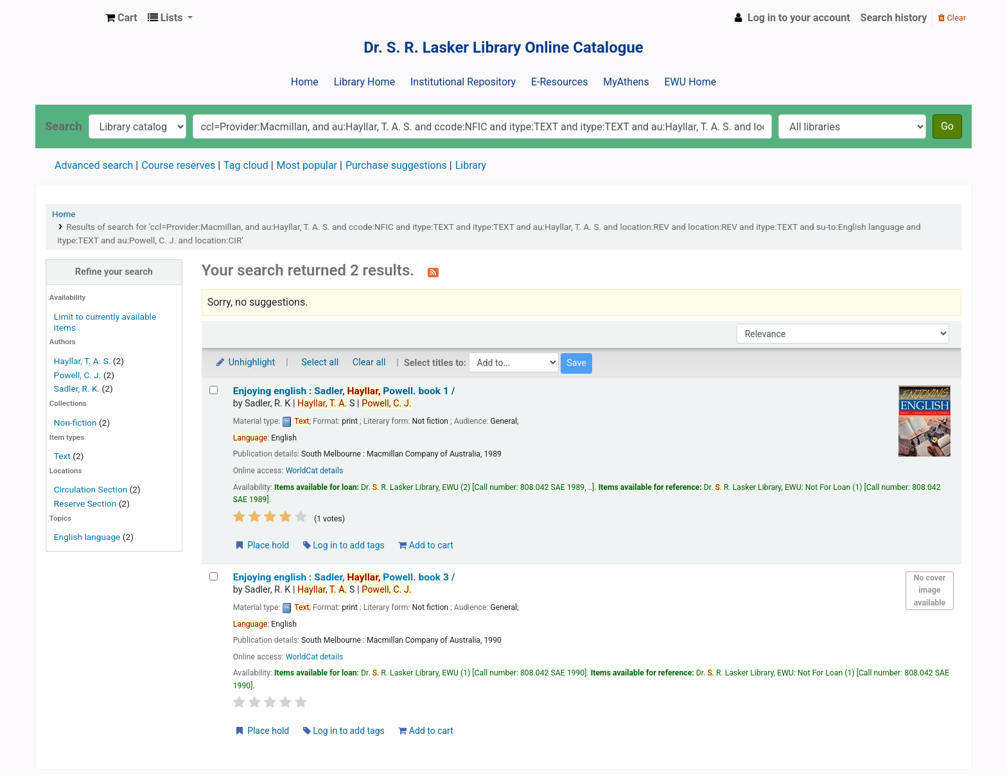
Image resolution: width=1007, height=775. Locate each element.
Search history (894, 18)
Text (63, 456)
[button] (121, 18)
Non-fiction (75, 422)
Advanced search (94, 165)
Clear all (369, 362)
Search (63, 126)
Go (947, 126)
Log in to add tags (344, 545)
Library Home (364, 82)
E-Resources (559, 82)
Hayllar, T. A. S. (82, 361)
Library (470, 165)
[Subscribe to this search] (433, 271)
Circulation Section (90, 489)
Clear (952, 17)
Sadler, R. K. (77, 388)
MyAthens (626, 82)
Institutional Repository (463, 82)
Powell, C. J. (77, 375)
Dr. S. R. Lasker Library (68, 18)
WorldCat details (315, 470)
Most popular (307, 165)
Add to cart (425, 545)
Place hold (262, 545)
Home (305, 82)
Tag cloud (245, 165)
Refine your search (114, 271)
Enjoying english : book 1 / (344, 391)
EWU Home (691, 82)
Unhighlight (245, 362)
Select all (319, 362)
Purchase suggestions (396, 165)
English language (87, 537)
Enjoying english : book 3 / (344, 577)
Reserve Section (85, 503)
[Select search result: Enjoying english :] (213, 390)
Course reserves (178, 165)
